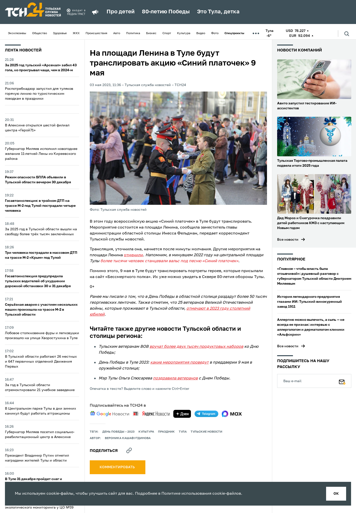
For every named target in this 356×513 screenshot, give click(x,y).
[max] (232, 414)
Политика (133, 33)
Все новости (287, 239)
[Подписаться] (342, 381)
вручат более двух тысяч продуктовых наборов (196, 347)
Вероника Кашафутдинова (128, 438)
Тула (183, 431)
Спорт (166, 33)
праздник (166, 431)
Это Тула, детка (218, 12)
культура (146, 431)
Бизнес (151, 33)
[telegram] (206, 414)
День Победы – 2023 (118, 431)
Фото (215, 33)
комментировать (117, 467)
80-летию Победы (166, 12)
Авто (116, 33)
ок (336, 493)
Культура (183, 33)
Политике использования (186, 494)
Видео (200, 33)
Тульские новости (206, 431)
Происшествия (96, 33)
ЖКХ (76, 33)
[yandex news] (151, 413)
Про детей (120, 12)
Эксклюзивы (17, 33)
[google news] (109, 414)
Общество (39, 33)
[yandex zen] (182, 414)
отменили (133, 255)
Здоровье (60, 33)
